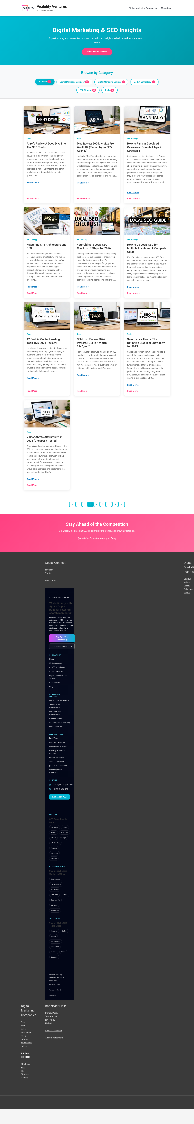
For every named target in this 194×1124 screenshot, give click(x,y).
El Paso (53, 966)
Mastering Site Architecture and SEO (46, 249)
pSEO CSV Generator (58, 780)
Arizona (54, 863)
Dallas (64, 946)
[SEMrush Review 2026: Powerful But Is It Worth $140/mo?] (97, 323)
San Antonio (55, 956)
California (54, 842)
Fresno (65, 909)
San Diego (55, 904)
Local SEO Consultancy (59, 715)
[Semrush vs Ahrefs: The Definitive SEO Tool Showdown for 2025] (147, 323)
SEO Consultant (55, 678)
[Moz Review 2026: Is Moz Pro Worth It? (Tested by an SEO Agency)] (97, 121)
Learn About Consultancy (62, 661)
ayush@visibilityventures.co (64, 799)
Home (51, 674)
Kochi (23, 1050)
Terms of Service (56, 1004)
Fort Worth (55, 961)
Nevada (54, 873)
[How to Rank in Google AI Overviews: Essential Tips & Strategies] (147, 121)
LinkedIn (49, 584)
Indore (187, 597)
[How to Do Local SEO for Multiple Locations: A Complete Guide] (147, 224)
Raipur (187, 607)
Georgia (63, 852)
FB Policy (49, 1038)
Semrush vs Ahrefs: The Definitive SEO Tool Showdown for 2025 (146, 350)
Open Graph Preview (58, 761)
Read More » (33, 184)
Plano (63, 966)
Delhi (23, 1043)
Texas (65, 842)
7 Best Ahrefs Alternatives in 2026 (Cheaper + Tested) (44, 448)
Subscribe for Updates (97, 52)
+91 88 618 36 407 (60, 804)
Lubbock (54, 972)
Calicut (187, 600)
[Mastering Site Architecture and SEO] (47, 224)
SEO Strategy (87, 90)
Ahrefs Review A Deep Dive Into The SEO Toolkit (46, 146)
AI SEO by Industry (57, 682)
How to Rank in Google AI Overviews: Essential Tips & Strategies (144, 148)
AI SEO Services (56, 686)
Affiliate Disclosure (54, 1045)
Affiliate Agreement (54, 1052)
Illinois (53, 852)
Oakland (54, 920)
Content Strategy (56, 733)
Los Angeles (55, 894)
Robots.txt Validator (57, 772)
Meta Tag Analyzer (57, 757)
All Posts (43, 82)
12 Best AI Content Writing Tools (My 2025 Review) (43, 348)
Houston (54, 946)
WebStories (50, 595)
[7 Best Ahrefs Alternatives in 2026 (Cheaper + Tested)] (47, 423)
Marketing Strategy (146, 82)
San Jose (54, 909)
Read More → (33, 201)
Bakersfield (55, 925)
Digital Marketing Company (73, 82)
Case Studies (54, 697)
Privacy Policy (54, 999)
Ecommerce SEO (56, 741)
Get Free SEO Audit (59, 812)
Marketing (166, 8)
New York (64, 847)
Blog (51, 701)
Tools (110, 90)
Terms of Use (51, 1031)
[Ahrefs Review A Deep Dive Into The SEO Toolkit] (47, 121)
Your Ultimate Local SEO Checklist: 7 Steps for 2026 (94, 249)
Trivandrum (26, 1047)
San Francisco (56, 899)
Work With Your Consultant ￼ (62, 653)
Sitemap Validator (56, 776)
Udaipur (187, 593)
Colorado (54, 868)
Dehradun (188, 603)
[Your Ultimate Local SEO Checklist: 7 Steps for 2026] (97, 224)
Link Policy (50, 1034)
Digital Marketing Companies (143, 8)
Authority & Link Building (59, 737)
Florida (53, 847)
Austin (53, 951)
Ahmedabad (27, 1057)
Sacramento (55, 915)
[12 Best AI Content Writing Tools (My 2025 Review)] (47, 323)
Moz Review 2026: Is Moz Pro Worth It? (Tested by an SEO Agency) (95, 148)
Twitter (48, 588)
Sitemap (52, 1010)
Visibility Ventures (52, 6)
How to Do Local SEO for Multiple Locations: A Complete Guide (146, 251)
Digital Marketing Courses (112, 82)
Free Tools (53, 753)
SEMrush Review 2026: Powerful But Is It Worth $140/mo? (92, 350)
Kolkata (24, 1054)
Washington (55, 858)
